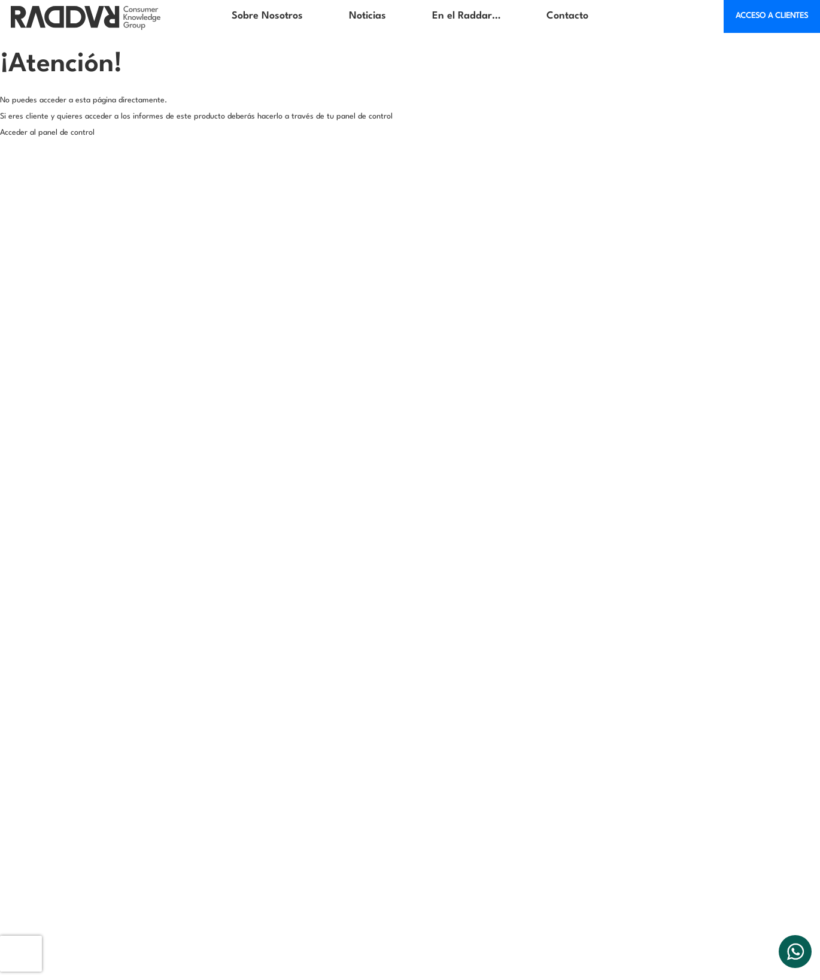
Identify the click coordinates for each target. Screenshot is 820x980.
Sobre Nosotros (267, 16)
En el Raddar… (466, 16)
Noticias (367, 16)
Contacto (567, 16)
